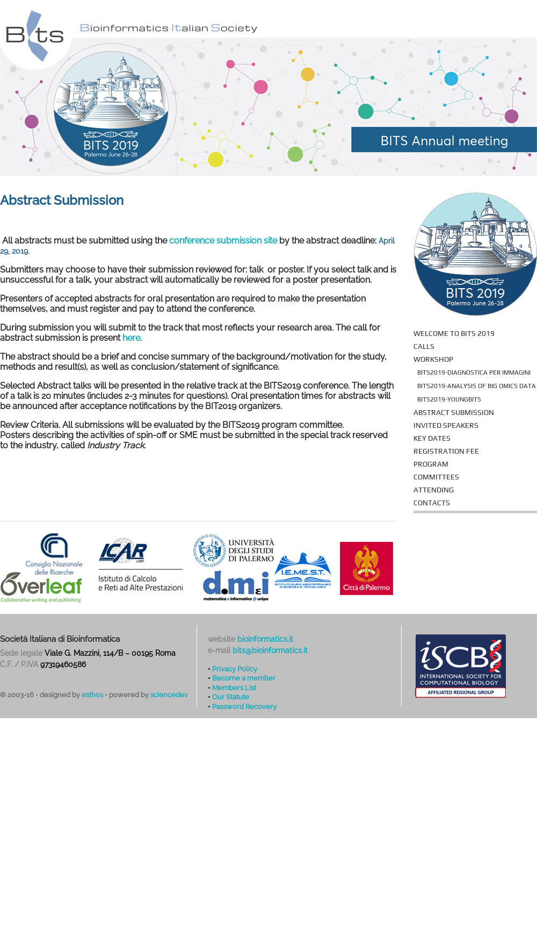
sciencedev (169, 695)
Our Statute (230, 696)
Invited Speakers (445, 425)
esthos (92, 695)
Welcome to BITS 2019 (454, 333)
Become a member (243, 678)
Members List (234, 687)
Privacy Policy (234, 668)
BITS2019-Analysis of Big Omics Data (476, 386)
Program (430, 464)
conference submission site (223, 240)
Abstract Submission (453, 412)
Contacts (431, 502)
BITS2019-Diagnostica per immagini (474, 372)
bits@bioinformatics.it (270, 650)
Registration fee (446, 451)
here (131, 338)
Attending (433, 489)
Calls (423, 346)
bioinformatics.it (265, 639)
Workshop (433, 359)
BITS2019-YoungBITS (449, 399)
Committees (436, 476)
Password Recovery (244, 706)
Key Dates (432, 438)
